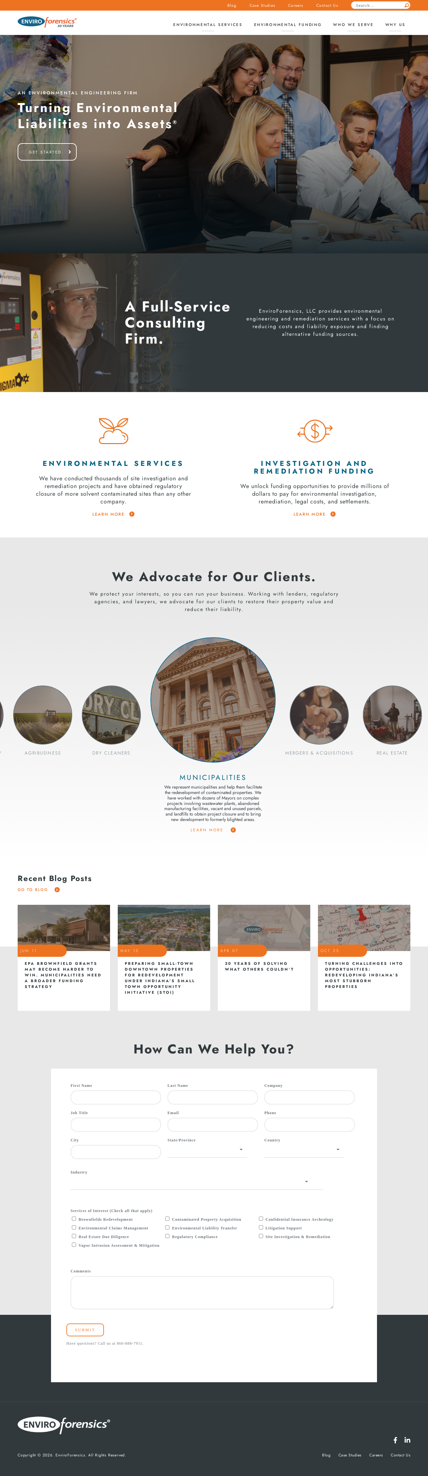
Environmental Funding (288, 24)
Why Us (395, 24)
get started (45, 152)
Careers (295, 5)
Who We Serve (353, 24)
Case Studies (262, 5)
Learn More (213, 830)
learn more (113, 514)
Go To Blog (39, 889)
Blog (232, 5)
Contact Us (327, 5)
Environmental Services (207, 24)
